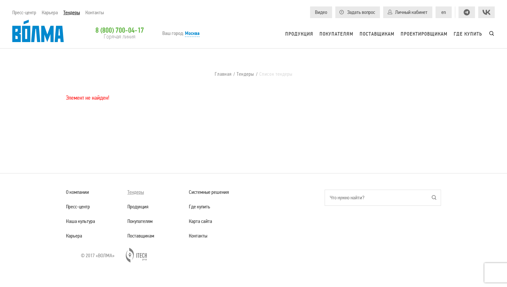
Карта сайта (200, 221)
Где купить (468, 34)
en (443, 12)
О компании (77, 192)
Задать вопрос (361, 12)
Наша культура (80, 221)
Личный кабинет (411, 12)
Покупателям (336, 34)
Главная (223, 74)
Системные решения (209, 192)
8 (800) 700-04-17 (119, 30)
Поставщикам (377, 34)
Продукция (299, 34)
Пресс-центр (24, 12)
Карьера (50, 12)
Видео (321, 12)
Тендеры (71, 12)
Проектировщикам (424, 34)
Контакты (94, 12)
